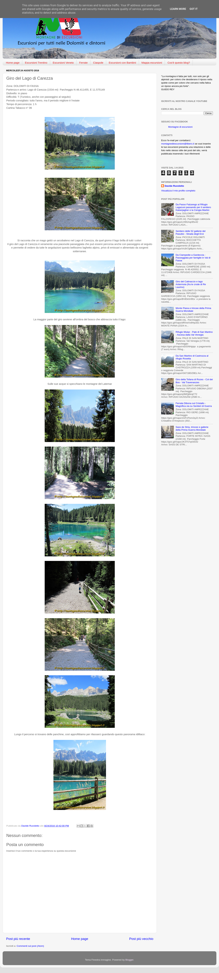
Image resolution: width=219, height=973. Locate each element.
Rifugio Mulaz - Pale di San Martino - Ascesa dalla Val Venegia (194, 333)
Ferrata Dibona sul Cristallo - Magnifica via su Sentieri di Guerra (194, 404)
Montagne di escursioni (180, 127)
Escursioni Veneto (63, 62)
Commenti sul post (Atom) (30, 946)
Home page (13, 62)
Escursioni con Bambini (122, 62)
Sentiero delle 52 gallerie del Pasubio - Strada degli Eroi (190, 232)
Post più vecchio (141, 939)
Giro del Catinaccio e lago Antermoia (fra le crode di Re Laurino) (191, 284)
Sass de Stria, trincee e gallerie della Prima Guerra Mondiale (192, 428)
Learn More (178, 9)
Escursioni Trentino (36, 62)
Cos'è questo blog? (178, 62)
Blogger (129, 959)
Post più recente (18, 939)
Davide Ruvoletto (174, 186)
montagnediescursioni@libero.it (177, 143)
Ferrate (83, 62)
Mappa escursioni (152, 62)
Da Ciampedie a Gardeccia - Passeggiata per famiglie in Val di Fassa (193, 258)
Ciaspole (98, 62)
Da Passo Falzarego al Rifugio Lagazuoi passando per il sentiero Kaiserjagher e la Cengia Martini (193, 207)
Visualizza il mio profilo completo (178, 190)
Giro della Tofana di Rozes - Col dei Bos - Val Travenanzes (194, 381)
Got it (194, 9)
